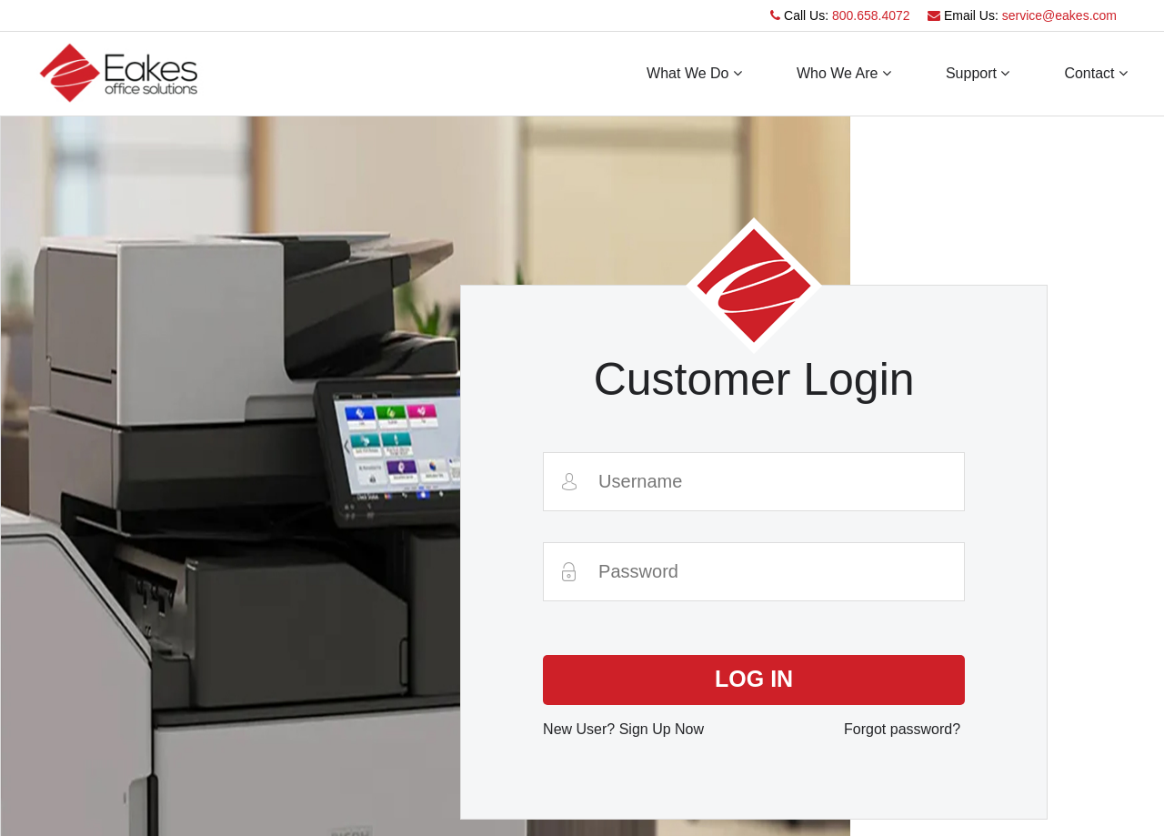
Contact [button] (1096, 73)
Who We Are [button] (844, 73)
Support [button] (977, 73)
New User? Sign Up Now (623, 729)
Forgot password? (902, 729)
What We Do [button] (694, 73)
